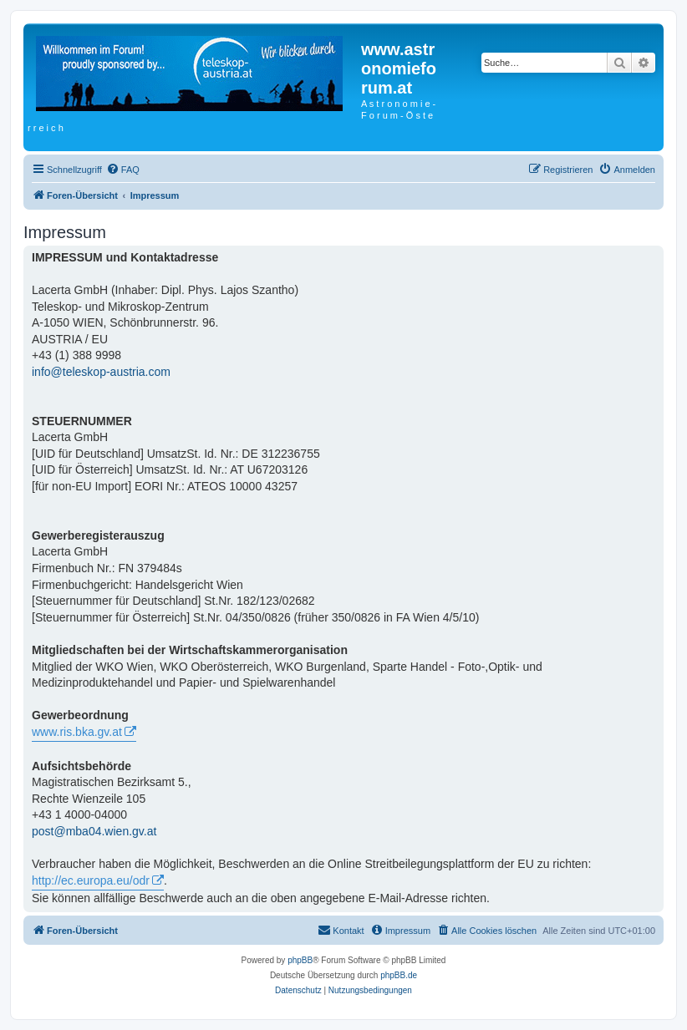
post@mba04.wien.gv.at (94, 831)
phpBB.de (398, 975)
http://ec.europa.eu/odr (91, 880)
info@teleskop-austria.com (101, 371)
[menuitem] (123, 170)
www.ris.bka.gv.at (77, 731)
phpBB (300, 960)
